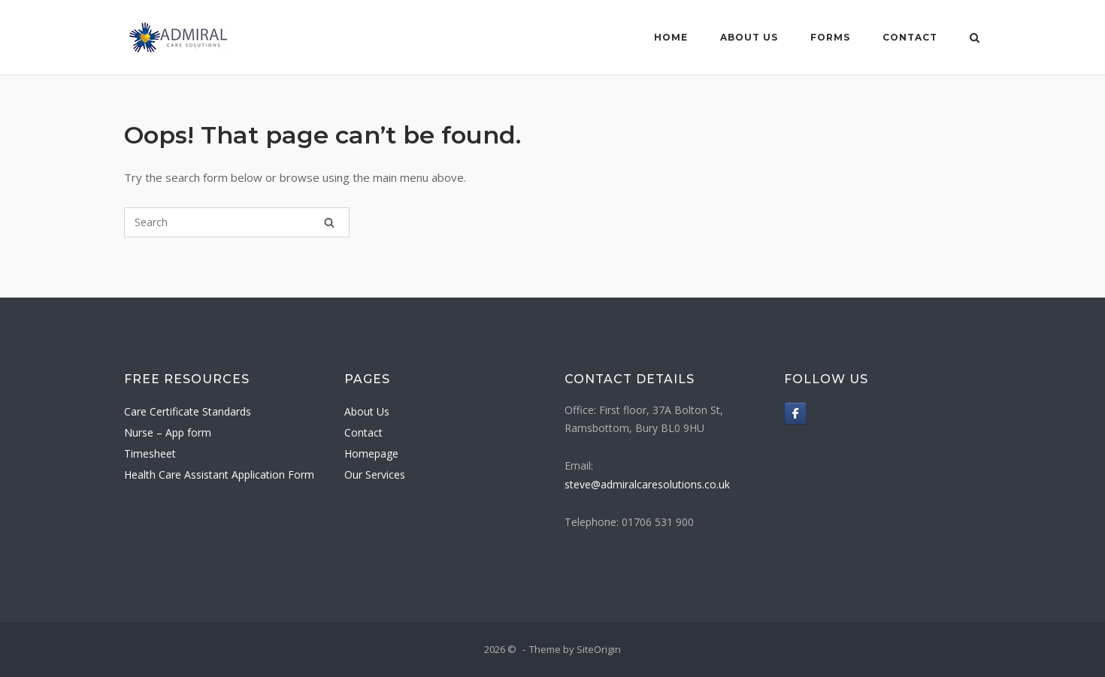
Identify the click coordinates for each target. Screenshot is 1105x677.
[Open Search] (974, 39)
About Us (749, 37)
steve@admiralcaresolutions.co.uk (647, 484)
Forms (830, 37)
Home (671, 37)
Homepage (371, 453)
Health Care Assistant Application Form (219, 474)
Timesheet (150, 453)
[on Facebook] (795, 413)
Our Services (374, 474)
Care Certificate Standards (187, 411)
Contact (909, 37)
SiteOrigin (599, 649)
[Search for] (237, 222)
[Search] (329, 222)
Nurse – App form (167, 432)
